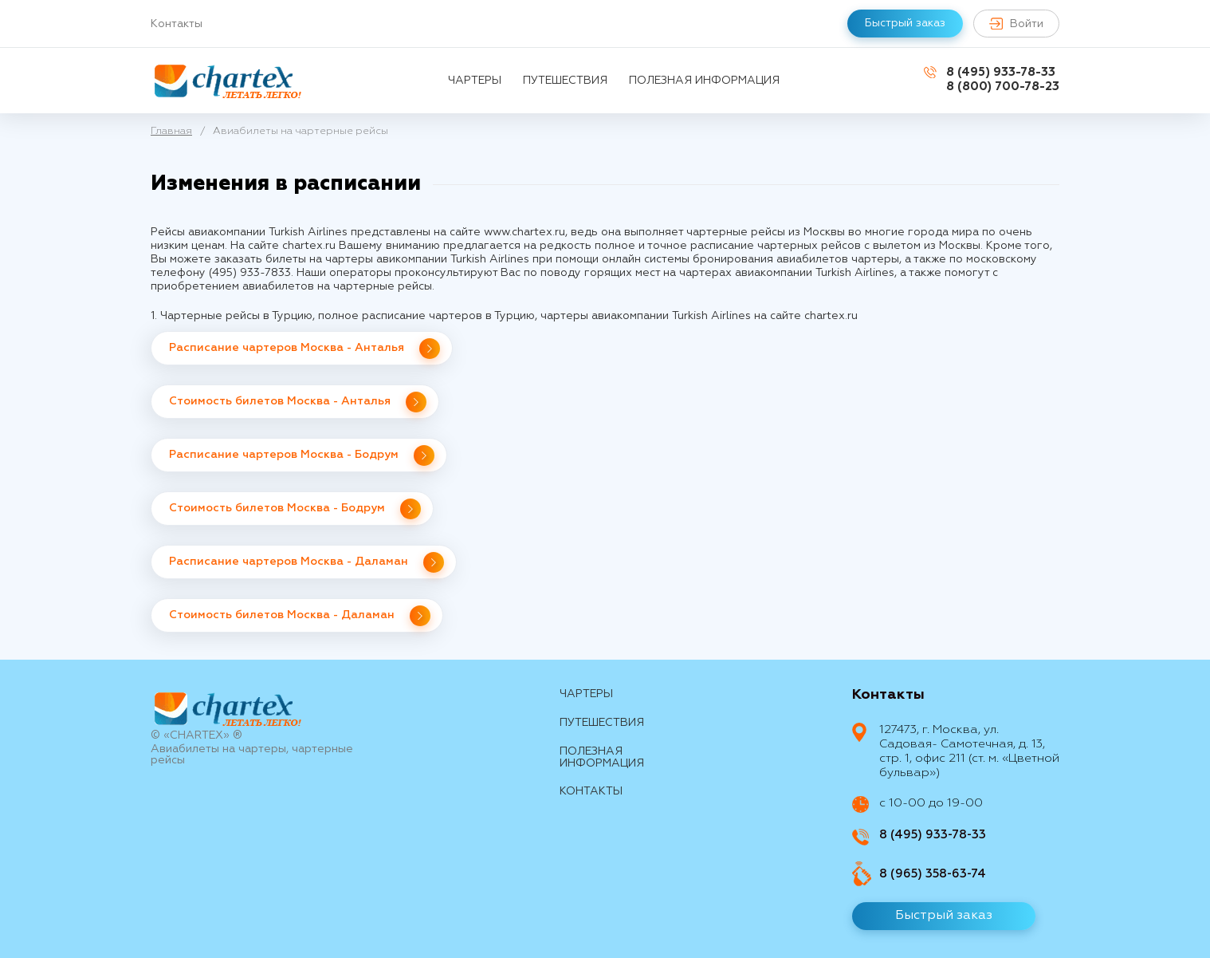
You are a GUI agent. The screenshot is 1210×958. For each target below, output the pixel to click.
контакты (591, 791)
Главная (171, 131)
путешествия (565, 80)
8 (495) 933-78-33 (1000, 72)
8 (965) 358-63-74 (932, 874)
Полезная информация (704, 80)
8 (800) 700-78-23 (1002, 87)
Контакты (176, 24)
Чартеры (474, 80)
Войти (1016, 24)
